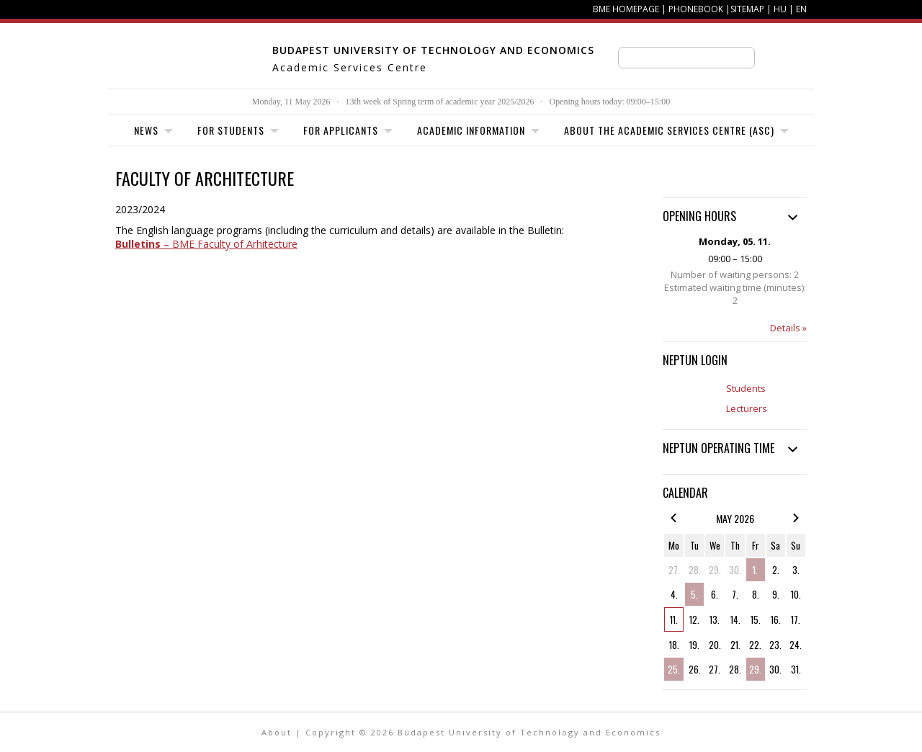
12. (694, 619)
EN (801, 9)
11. (674, 619)
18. (674, 644)
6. (714, 594)
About (276, 732)
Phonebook (695, 9)
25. (674, 669)
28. (695, 570)
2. (775, 570)
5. (694, 594)
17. (795, 619)
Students (746, 388)
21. (735, 644)
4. (674, 594)
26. (695, 669)
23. (775, 644)
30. (735, 570)
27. (674, 570)
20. (715, 644)
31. (796, 669)
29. (715, 570)
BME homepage (626, 9)
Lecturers (746, 408)
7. (735, 594)
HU (780, 9)
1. (755, 570)
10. (796, 594)
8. (755, 594)
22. (755, 644)
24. (795, 644)
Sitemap (747, 9)
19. (694, 644)
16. (776, 619)
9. (775, 594)
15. (756, 619)
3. (796, 570)
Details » (788, 327)
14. (735, 619)
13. (715, 619)
